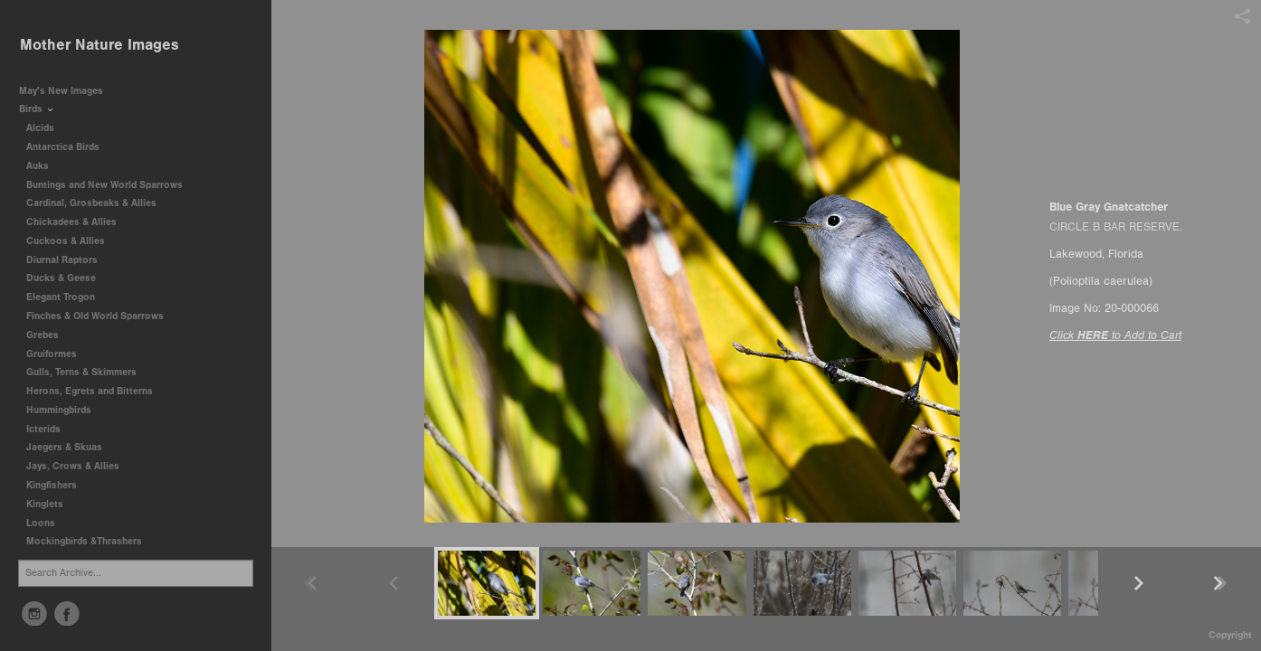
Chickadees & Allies (77, 222)
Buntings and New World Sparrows (110, 185)
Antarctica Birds (69, 147)
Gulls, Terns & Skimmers (87, 372)
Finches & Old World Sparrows (95, 316)
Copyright (1230, 635)
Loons (40, 523)
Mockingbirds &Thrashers (84, 541)
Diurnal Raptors (68, 260)
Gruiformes (58, 354)
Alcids (46, 128)
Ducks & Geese (67, 278)
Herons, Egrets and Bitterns (96, 391)
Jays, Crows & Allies (72, 466)
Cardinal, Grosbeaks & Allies (91, 203)
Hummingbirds (65, 410)
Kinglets (44, 504)
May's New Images (61, 91)
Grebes (48, 335)
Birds (37, 109)
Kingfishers (58, 485)
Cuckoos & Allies (72, 241)
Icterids (43, 429)
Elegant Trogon (60, 297)
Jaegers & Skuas (70, 447)
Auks (44, 166)
